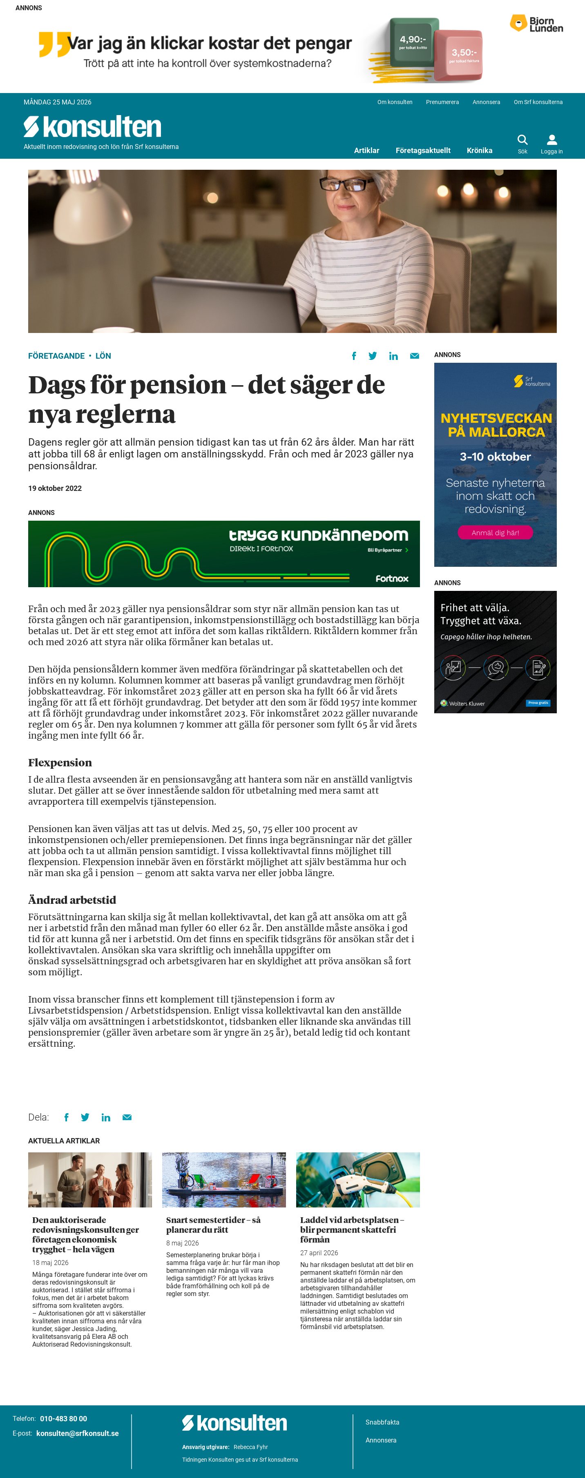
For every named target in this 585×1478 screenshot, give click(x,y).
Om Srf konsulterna (538, 102)
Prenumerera (442, 102)
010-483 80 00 (63, 1418)
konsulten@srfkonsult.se (77, 1433)
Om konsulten (395, 102)
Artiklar (367, 150)
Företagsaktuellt (423, 150)
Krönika (480, 150)
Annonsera (486, 102)
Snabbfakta (383, 1422)
